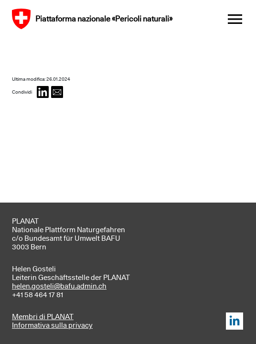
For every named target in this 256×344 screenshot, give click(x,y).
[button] (43, 92)
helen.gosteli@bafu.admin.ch (59, 286)
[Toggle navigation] (235, 19)
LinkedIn (234, 321)
